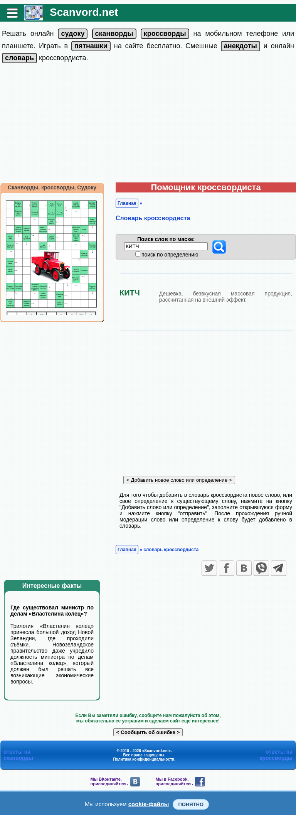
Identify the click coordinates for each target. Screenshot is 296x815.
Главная (127, 203)
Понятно (191, 804)
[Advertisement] (148, 125)
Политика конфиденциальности (143, 759)
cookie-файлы (148, 804)
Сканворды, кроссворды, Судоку (52, 187)
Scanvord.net (84, 12)
